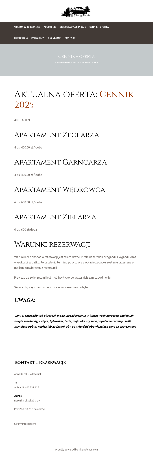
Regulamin (54, 38)
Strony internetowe (25, 423)
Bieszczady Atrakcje (73, 27)
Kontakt (70, 38)
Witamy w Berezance (27, 27)
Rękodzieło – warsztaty (29, 38)
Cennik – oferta (99, 27)
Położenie (49, 27)
